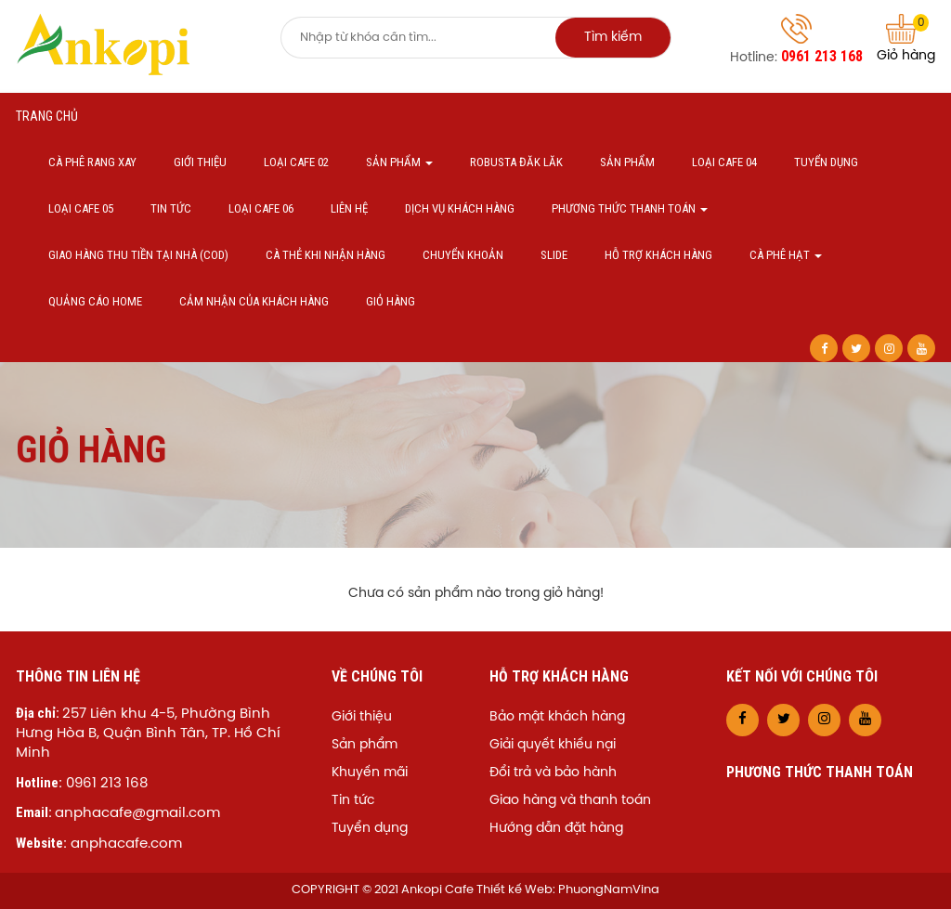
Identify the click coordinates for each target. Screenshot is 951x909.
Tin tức (170, 208)
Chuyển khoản (463, 255)
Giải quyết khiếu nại (552, 745)
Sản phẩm (399, 162)
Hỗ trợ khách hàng (658, 255)
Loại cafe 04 (724, 162)
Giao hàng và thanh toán (570, 801)
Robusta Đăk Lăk (516, 162)
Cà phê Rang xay (92, 162)
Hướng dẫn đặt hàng (556, 829)
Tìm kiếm (613, 38)
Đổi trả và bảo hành (553, 773)
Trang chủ (47, 116)
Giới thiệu (200, 162)
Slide (554, 255)
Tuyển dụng (826, 162)
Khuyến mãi (370, 773)
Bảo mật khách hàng (557, 717)
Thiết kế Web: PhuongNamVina (567, 890)
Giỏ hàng (906, 38)
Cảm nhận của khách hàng (254, 301)
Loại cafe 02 (296, 162)
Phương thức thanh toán (630, 208)
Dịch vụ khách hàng (460, 208)
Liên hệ (349, 208)
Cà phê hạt (785, 255)
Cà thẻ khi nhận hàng (325, 255)
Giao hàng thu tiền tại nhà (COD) (138, 255)
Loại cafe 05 (80, 208)
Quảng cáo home (95, 301)
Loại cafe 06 (260, 208)
